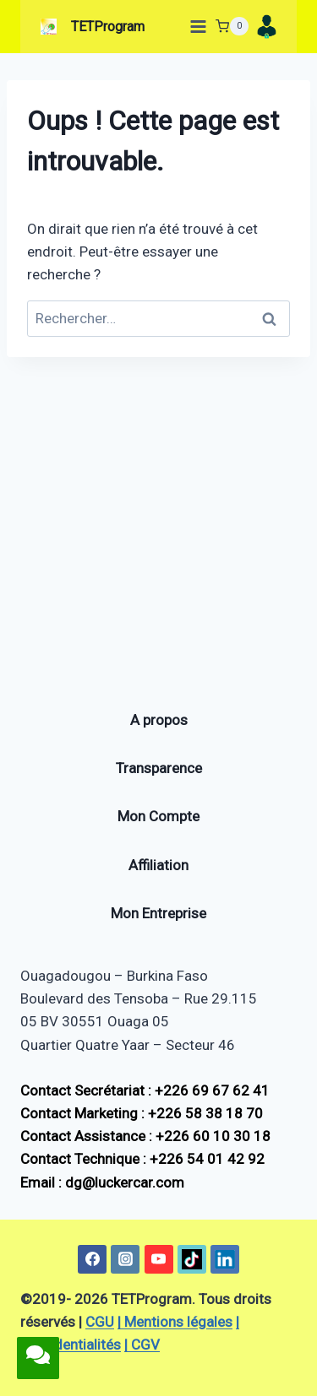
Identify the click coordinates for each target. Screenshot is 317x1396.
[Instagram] (125, 1259)
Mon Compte (158, 816)
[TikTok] (192, 1259)
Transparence (159, 768)
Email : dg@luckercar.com (102, 1182)
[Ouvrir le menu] (195, 26)
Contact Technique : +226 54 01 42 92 (142, 1158)
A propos (159, 720)
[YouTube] (159, 1259)
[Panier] (232, 26)
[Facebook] (92, 1259)
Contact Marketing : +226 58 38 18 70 (141, 1113)
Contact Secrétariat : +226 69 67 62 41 (145, 1090)
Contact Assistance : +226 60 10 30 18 (145, 1136)
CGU (99, 1321)
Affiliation (158, 865)
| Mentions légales (175, 1321)
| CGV (142, 1344)
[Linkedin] (224, 1259)
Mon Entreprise (158, 913)
